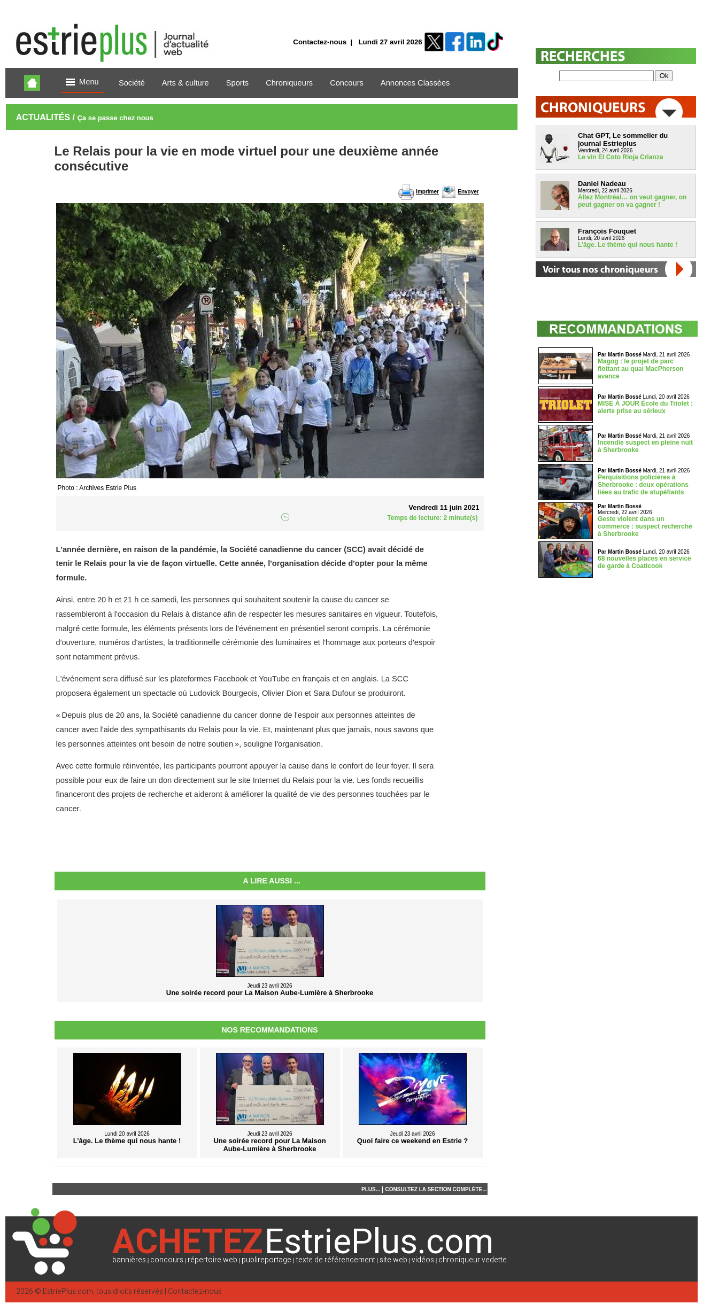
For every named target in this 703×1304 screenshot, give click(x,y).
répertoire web (212, 1260)
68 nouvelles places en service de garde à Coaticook (644, 562)
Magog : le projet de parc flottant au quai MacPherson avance (641, 369)
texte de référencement (335, 1260)
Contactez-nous (319, 42)
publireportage (266, 1260)
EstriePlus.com (68, 1291)
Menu (82, 82)
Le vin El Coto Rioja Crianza (620, 157)
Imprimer (427, 192)
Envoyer (468, 192)
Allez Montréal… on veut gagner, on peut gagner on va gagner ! (632, 200)
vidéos (423, 1260)
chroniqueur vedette (472, 1260)
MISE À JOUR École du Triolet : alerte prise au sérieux (645, 407)
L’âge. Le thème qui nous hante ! (627, 245)
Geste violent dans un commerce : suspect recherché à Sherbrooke (645, 526)
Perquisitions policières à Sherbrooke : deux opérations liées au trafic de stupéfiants (643, 485)
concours (166, 1260)
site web (393, 1260)
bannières (129, 1260)
